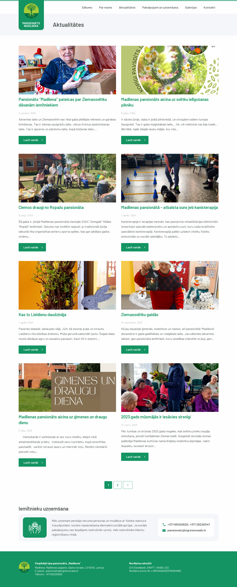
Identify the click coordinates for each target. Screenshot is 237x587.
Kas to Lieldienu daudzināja (42, 314)
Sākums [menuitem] (87, 7)
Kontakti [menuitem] (209, 7)
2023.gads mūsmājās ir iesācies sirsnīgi (156, 416)
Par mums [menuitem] (105, 7)
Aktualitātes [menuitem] (127, 7)
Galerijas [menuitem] (191, 7)
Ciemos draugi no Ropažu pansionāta (51, 207)
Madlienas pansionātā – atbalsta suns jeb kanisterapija (169, 207)
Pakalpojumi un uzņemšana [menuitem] (160, 7)
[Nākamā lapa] (128, 485)
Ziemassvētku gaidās (139, 314)
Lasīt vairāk (34, 140)
